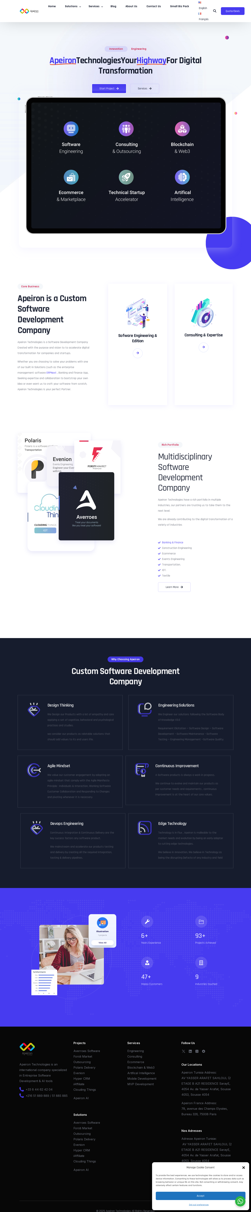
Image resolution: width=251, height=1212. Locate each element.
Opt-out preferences (199, 1204)
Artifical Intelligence (141, 1073)
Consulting (134, 1056)
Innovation (116, 49)
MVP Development (140, 1084)
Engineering (138, 49)
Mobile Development (141, 1078)
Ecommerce (135, 1062)
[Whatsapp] (197, 1051)
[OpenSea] (203, 1051)
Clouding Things (84, 1089)
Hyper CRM (81, 1078)
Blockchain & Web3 (140, 1067)
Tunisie (211, 1138)
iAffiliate (78, 1084)
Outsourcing (82, 1062)
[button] (243, 1167)
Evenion (79, 1073)
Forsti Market (82, 1056)
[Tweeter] (183, 1051)
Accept (200, 1196)
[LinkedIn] (190, 1051)
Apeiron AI (81, 1098)
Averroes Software (86, 1051)
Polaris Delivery (84, 1067)
